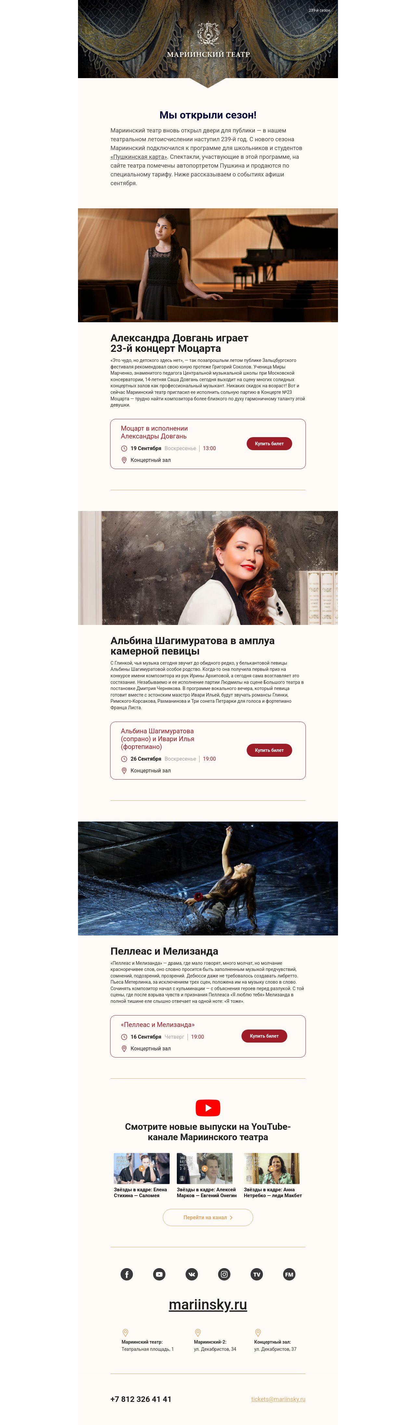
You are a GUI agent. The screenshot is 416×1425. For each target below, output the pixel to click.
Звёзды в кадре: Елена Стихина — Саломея (140, 1192)
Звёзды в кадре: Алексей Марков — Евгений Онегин (207, 1192)
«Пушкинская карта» (138, 156)
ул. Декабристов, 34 (215, 1349)
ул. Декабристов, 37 (275, 1349)
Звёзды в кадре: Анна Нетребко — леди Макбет (273, 1192)
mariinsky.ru (208, 1304)
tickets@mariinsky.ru (278, 1399)
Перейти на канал (208, 1217)
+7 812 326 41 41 (141, 1399)
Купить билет (269, 443)
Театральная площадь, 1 (148, 1349)
